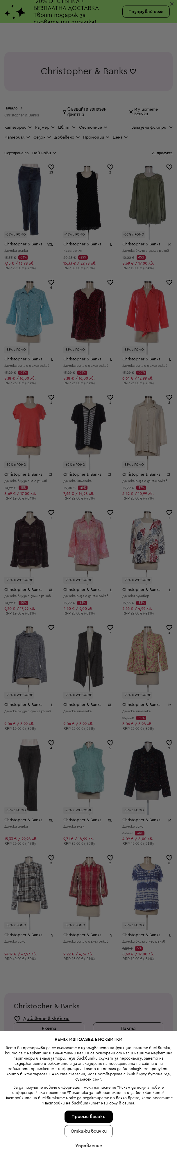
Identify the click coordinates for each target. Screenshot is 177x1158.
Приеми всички (88, 1066)
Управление (88, 1095)
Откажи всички (89, 1081)
